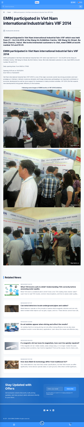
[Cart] (70, 424)
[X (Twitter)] (50, 410)
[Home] (4, 12)
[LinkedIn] (53, 410)
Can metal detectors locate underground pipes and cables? (44, 306)
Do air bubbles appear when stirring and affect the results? (44, 324)
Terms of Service (66, 392)
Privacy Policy (49, 394)
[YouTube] (47, 410)
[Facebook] (44, 410)
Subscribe (70, 389)
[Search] (80, 6)
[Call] (42, 424)
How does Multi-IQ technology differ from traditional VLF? (44, 362)
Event (9, 12)
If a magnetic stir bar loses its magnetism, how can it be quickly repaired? (50, 343)
